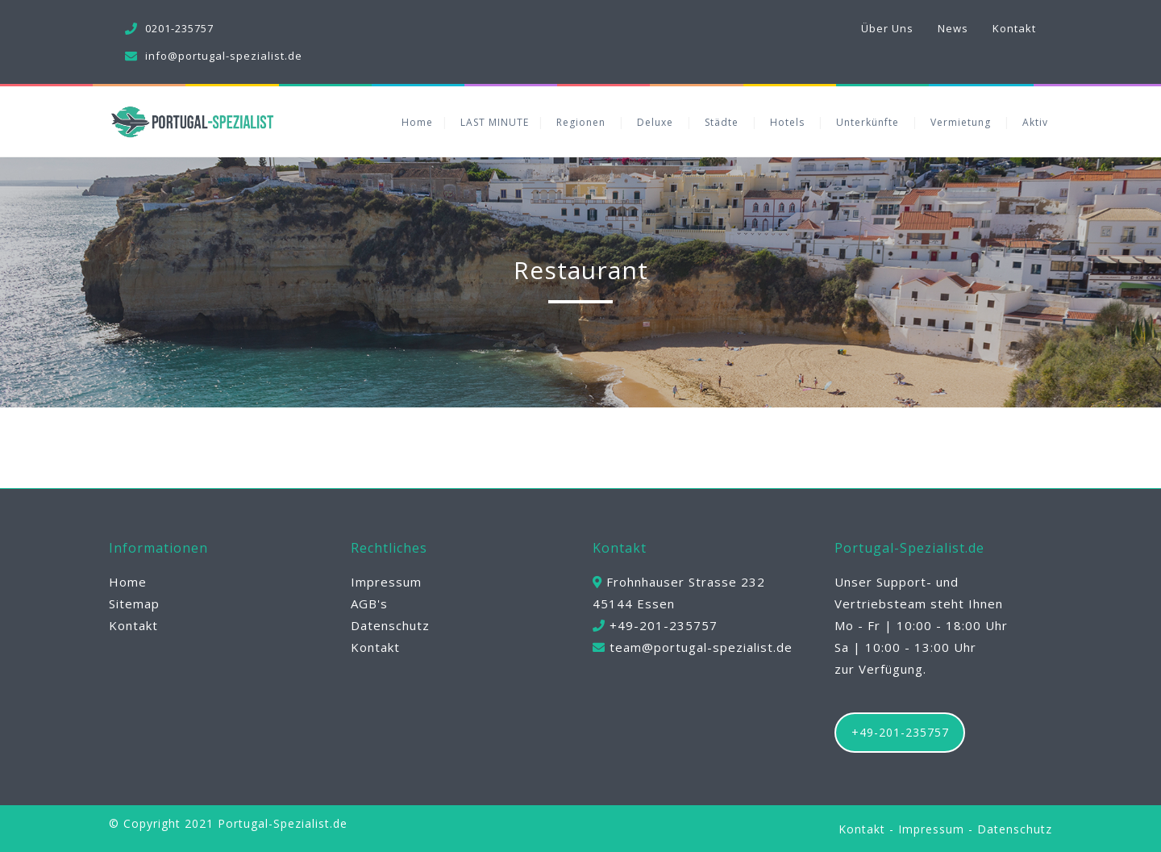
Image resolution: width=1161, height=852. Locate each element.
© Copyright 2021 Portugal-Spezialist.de (228, 823)
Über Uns (887, 28)
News (953, 28)
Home (417, 122)
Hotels (787, 122)
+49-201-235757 (900, 732)
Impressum (386, 582)
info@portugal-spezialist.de (223, 55)
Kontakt (1014, 28)
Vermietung (960, 122)
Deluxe (655, 122)
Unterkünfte (867, 122)
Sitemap (134, 603)
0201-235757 (179, 28)
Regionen (580, 122)
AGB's (369, 603)
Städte (722, 122)
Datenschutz (390, 625)
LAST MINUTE (494, 122)
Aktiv (1035, 122)
